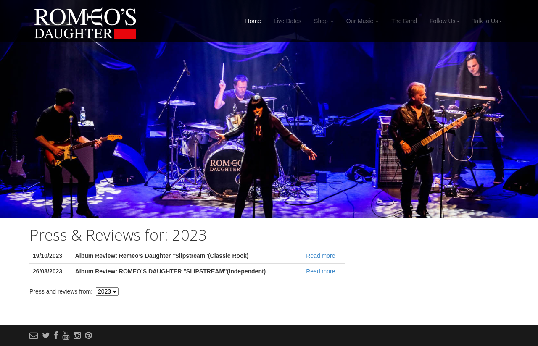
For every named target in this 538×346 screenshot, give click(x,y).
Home (253, 21)
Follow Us (444, 21)
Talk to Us (487, 21)
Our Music (362, 21)
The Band (404, 21)
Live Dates (287, 21)
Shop (324, 21)
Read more (320, 255)
